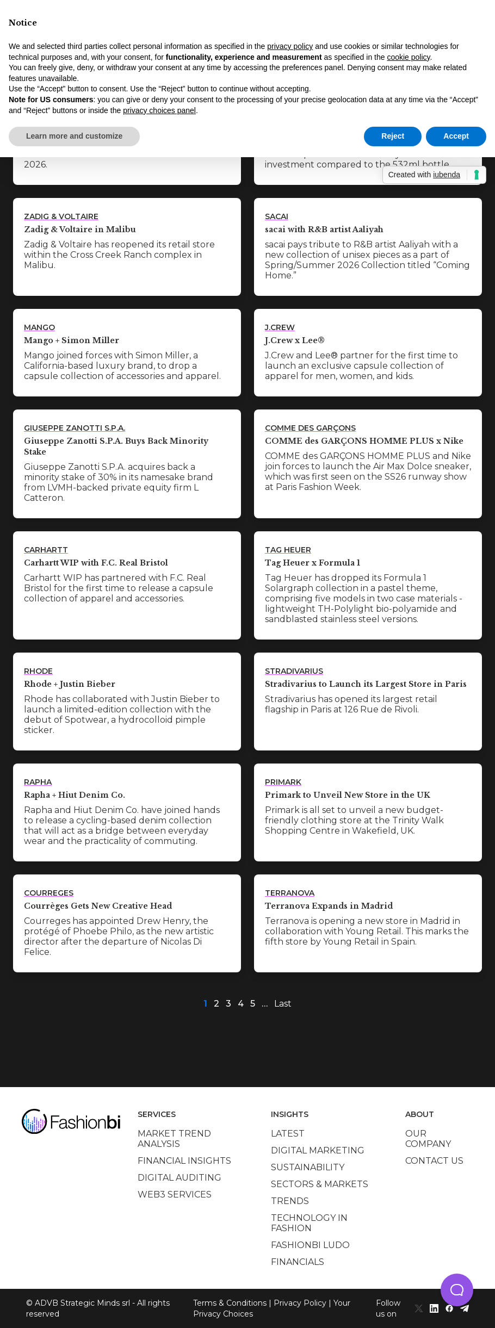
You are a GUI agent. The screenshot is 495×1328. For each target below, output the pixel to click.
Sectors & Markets (319, 1184)
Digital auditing (179, 1177)
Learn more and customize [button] (74, 136)
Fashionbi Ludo (310, 1245)
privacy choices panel (159, 110)
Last (283, 1003)
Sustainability (307, 1167)
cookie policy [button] (408, 57)
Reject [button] (392, 136)
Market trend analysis (174, 1138)
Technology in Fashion (309, 1223)
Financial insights (184, 1161)
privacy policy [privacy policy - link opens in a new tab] (290, 46)
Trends (290, 1201)
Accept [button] (456, 136)
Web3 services (175, 1194)
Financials (297, 1262)
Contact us (434, 1161)
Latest (288, 1133)
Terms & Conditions (230, 1303)
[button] (457, 1290)
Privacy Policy (300, 1303)
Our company (428, 1138)
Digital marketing (317, 1150)
